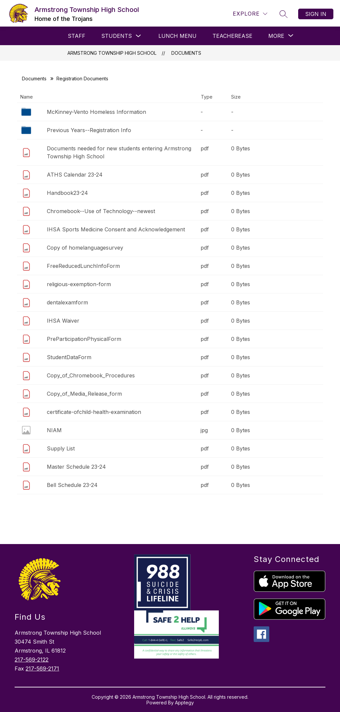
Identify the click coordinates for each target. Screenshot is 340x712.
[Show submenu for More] (276, 36)
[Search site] (284, 14)
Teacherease (232, 36)
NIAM (54, 430)
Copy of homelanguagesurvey (85, 247)
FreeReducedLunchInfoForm (83, 266)
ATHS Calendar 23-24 (75, 174)
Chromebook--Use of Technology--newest (101, 211)
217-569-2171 (42, 668)
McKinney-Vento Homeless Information (96, 112)
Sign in (315, 14)
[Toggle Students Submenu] (138, 36)
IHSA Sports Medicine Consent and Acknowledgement (116, 229)
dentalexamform (67, 302)
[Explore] (250, 14)
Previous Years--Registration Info (89, 130)
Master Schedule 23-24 (76, 466)
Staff (76, 36)
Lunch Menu (177, 36)
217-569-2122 (31, 659)
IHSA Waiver (63, 320)
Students (116, 36)
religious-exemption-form (79, 284)
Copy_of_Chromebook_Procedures (91, 375)
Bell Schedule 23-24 (72, 485)
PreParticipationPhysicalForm (84, 339)
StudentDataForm (69, 357)
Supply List (61, 448)
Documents (186, 53)
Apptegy (184, 702)
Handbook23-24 (67, 193)
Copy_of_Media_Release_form (84, 393)
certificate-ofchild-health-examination (94, 412)
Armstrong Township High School (111, 53)
